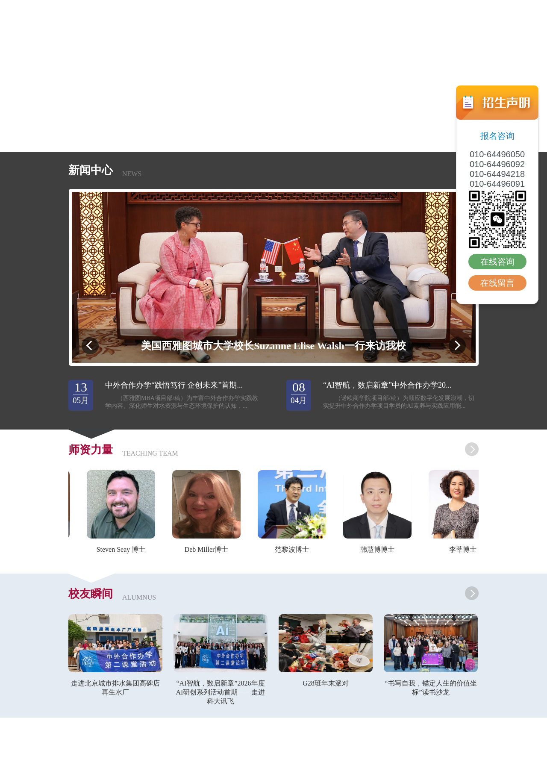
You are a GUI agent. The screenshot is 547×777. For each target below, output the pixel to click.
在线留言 (497, 283)
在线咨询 (497, 261)
